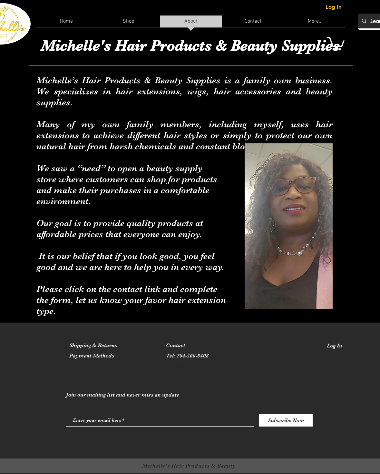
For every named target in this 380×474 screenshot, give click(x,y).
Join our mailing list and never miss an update (122, 395)
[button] (336, 43)
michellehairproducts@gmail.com (207, 366)
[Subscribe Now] (286, 420)
